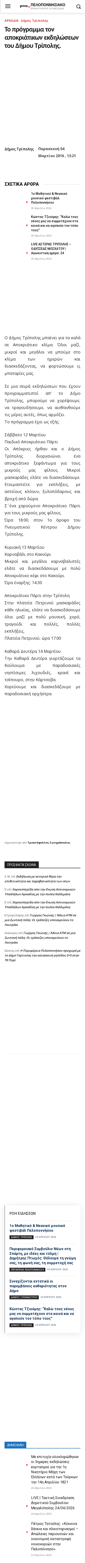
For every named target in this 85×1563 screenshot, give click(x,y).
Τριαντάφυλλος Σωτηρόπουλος (48, 842)
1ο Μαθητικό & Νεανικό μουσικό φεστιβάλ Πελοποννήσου (49, 198)
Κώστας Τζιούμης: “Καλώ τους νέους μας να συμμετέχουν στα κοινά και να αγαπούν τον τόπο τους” (42, 1314)
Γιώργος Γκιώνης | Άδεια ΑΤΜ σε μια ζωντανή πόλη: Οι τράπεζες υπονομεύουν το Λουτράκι (40, 920)
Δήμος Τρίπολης (34, 20)
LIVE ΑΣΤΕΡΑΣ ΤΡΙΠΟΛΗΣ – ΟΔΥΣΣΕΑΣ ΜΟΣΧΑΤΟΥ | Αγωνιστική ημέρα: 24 (51, 248)
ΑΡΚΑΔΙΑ (12, 20)
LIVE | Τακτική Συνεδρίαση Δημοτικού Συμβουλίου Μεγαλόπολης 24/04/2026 (53, 1503)
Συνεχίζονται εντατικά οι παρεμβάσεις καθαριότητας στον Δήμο (38, 1286)
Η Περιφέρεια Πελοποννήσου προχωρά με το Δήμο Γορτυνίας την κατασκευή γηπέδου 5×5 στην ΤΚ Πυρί (42, 955)
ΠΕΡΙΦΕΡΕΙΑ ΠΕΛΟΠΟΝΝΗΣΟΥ (27, 1269)
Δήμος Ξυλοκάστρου (24, 1297)
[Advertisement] (42, 1012)
